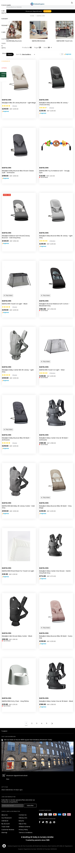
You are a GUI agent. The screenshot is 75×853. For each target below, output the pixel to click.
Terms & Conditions (25, 833)
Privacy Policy (23, 830)
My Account (5, 824)
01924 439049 (5, 790)
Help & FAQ (22, 824)
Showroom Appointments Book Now (16, 777)
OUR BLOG (4, 821)
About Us (4, 815)
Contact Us (22, 815)
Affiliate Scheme (24, 827)
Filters (8, 54)
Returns (21, 821)
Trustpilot (4, 731)
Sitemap (4, 833)
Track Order (5, 827)
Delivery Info (23, 818)
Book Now (47, 11)
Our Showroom (6, 818)
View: (45, 47)
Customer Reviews (7, 830)
